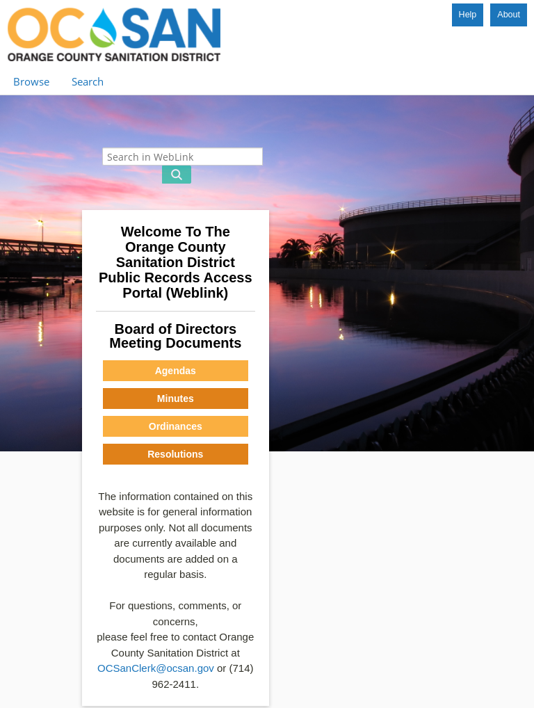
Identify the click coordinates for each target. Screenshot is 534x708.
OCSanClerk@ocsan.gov (155, 668)
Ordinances (175, 426)
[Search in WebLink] (182, 156)
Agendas (175, 370)
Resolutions (175, 454)
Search (88, 81)
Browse (31, 81)
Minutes (175, 398)
